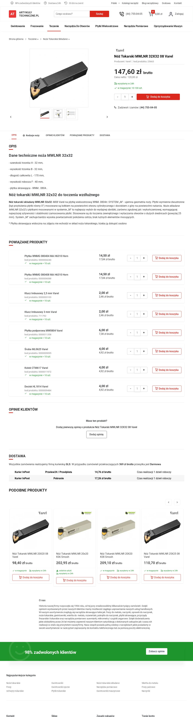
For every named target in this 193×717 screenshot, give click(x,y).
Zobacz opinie (157, 651)
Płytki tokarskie (58, 691)
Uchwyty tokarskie (15, 691)
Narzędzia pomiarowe (136, 26)
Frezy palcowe (148, 687)
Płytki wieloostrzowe (106, 26)
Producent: (119, 61)
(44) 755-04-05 (134, 13)
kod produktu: (140, 61)
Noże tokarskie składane (108, 683)
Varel (128, 61)
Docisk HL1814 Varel (36, 386)
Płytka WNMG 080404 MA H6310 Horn (46, 256)
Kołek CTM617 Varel (36, 367)
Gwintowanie (18, 26)
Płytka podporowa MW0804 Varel (44, 330)
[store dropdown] (112, 3)
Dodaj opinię (96, 434)
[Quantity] (137, 258)
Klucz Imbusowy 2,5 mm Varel (42, 293)
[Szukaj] (72, 14)
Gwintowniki (57, 683)
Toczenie (54, 26)
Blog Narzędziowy (150, 3)
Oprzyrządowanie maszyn (168, 26)
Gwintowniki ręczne (60, 687)
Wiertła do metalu (150, 683)
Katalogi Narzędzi (130, 3)
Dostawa (166, 3)
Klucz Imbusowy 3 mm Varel (41, 311)
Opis (14, 135)
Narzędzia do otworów (77, 26)
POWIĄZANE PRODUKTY (82, 135)
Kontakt (178, 3)
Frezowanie (37, 26)
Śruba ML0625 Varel (36, 349)
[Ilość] (125, 97)
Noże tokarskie (13, 683)
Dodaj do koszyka (158, 97)
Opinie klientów (55, 135)
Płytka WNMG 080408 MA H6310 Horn (46, 274)
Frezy (9, 687)
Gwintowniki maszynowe (108, 691)
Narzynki (146, 691)
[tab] (14, 135)
